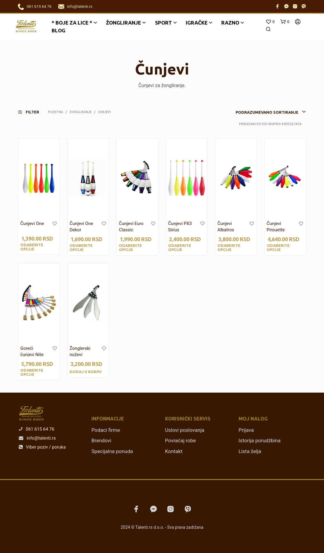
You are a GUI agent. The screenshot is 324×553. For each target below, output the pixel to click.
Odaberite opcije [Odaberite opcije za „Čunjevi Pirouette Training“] (278, 247)
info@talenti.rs (79, 6)
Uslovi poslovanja (185, 430)
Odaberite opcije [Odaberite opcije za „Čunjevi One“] (31, 247)
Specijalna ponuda (112, 451)
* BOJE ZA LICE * (72, 22)
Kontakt (174, 451)
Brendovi (101, 440)
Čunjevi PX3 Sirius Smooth (180, 230)
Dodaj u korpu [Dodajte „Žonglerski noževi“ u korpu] (86, 372)
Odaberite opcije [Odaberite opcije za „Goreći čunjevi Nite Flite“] (31, 372)
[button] (32, 112)
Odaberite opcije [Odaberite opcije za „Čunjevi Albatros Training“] (228, 247)
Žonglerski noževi (80, 351)
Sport (163, 22)
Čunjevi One (32, 223)
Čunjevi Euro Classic (131, 227)
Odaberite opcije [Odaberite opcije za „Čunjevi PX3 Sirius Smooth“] (179, 247)
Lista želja (250, 451)
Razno (230, 22)
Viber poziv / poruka (42, 447)
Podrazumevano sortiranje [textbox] (267, 112)
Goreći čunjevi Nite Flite (32, 355)
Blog (58, 30)
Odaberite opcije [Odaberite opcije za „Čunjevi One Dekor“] (81, 247)
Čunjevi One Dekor (81, 227)
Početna (55, 112)
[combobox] (261, 112)
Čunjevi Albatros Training (225, 230)
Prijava (246, 430)
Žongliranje (123, 22)
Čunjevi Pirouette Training (276, 230)
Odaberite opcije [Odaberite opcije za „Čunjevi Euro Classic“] (130, 247)
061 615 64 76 (39, 6)
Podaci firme (105, 430)
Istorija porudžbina (260, 440)
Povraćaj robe (180, 440)
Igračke (197, 22)
